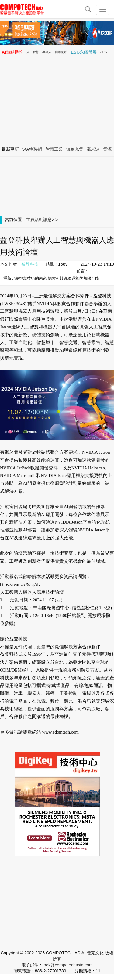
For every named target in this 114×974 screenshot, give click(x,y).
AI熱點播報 (12, 52)
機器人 (46, 52)
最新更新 (10, 149)
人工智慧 (33, 52)
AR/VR (105, 52)
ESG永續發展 (84, 52)
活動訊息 (43, 219)
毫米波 (93, 149)
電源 (107, 149)
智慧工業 (54, 149)
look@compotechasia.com (67, 965)
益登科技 (29, 264)
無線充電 (74, 149)
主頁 (30, 219)
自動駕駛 (61, 52)
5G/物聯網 (32, 149)
